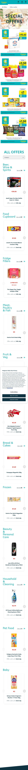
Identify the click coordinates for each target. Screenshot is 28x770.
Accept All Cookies (14, 399)
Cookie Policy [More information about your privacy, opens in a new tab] (9, 388)
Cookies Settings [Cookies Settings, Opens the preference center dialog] (14, 392)
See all (19, 170)
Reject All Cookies (14, 395)
